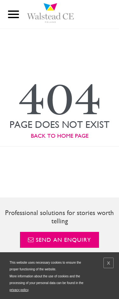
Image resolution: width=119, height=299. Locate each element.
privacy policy (19, 290)
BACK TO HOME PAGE (60, 135)
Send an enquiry (59, 239)
